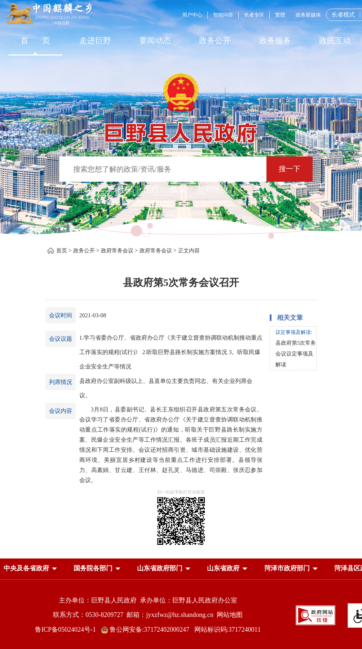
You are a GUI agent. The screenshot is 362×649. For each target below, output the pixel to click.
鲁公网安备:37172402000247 (147, 629)
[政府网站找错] (315, 615)
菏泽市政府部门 (287, 568)
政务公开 (215, 40)
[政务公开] (215, 40)
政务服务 (275, 40)
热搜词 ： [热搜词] (89, 189)
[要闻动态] (155, 40)
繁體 (280, 15)
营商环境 (213, 189)
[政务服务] (275, 40)
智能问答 (223, 15)
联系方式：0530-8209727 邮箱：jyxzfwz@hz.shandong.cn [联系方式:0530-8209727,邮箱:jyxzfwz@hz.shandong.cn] (135, 614)
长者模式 (343, 15)
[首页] (35, 40)
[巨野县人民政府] (181, 129)
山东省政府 (223, 568)
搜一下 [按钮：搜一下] (289, 169)
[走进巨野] (95, 40)
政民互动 (335, 40)
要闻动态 (155, 40)
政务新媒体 (308, 15)
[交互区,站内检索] (181, 170)
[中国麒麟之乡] (49, 14)
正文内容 (189, 250)
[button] (26, 569)
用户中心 (192, 15)
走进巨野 (95, 40)
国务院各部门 (93, 568)
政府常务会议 (117, 250)
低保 (178, 189)
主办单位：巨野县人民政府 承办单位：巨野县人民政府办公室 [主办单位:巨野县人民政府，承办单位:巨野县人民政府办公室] (148, 600)
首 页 (35, 40)
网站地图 (230, 614)
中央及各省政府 (26, 568)
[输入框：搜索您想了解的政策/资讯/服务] (162, 169)
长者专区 (254, 15)
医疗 (151, 189)
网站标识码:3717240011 (227, 629)
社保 (125, 189)
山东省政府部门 (159, 568)
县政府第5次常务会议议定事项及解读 (295, 353)
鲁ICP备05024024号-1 (67, 629)
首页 (61, 250)
